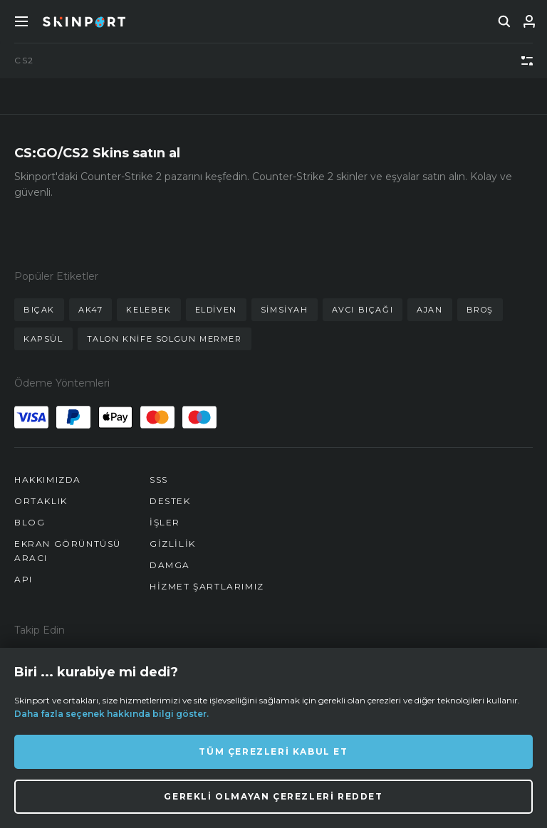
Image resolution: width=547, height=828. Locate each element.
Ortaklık (41, 501)
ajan (429, 310)
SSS (159, 479)
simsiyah (284, 310)
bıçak (39, 310)
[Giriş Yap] (529, 21)
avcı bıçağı (363, 310)
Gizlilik (173, 543)
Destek (170, 501)
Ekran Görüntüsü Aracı (67, 550)
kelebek (148, 310)
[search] (504, 21)
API (23, 579)
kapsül (43, 339)
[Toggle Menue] (21, 21)
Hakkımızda (47, 479)
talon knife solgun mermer (164, 339)
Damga (170, 565)
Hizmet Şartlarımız (207, 586)
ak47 (90, 310)
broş (480, 310)
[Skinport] (84, 21)
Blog (29, 522)
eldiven (216, 310)
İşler (165, 522)
